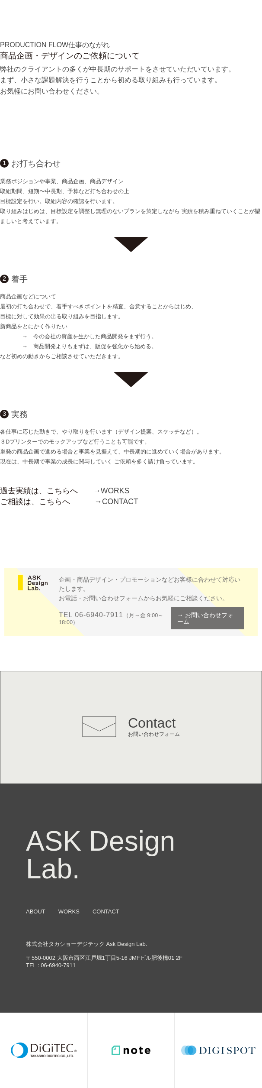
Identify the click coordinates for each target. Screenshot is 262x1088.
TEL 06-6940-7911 (91, 614)
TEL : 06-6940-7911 (51, 965)
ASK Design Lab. (100, 855)
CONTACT (116, 501)
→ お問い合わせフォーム (205, 618)
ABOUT (35, 911)
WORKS (111, 490)
